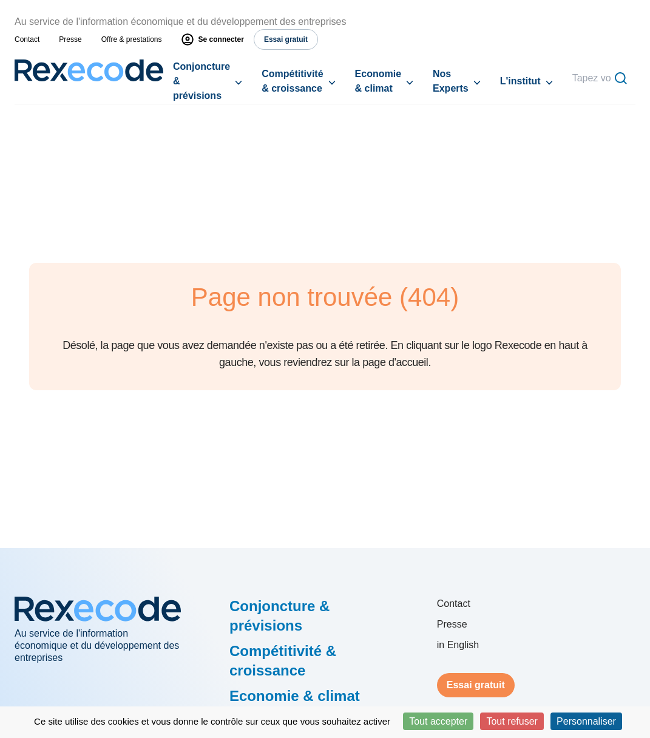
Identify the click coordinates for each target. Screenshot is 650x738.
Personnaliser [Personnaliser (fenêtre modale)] (586, 721)
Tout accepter (438, 721)
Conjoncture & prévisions (201, 81)
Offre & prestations (131, 39)
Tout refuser (511, 721)
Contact (27, 39)
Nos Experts (451, 81)
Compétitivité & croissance (292, 81)
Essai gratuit (476, 685)
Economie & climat (378, 81)
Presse (70, 39)
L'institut (520, 81)
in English (458, 645)
